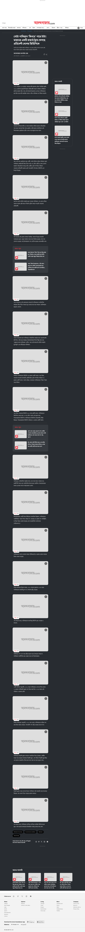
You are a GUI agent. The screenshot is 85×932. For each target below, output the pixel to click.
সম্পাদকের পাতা (41, 28)
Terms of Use (76, 903)
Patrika (58, 910)
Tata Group (16, 835)
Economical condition (30, 831)
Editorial (23, 903)
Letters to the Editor (25, 905)
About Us (75, 905)
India (5, 907)
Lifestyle (42, 903)
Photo (58, 905)
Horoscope (43, 910)
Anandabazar (23, 31)
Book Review (43, 909)
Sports (5, 910)
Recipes (42, 907)
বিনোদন (53, 28)
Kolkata (6, 903)
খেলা (48, 28)
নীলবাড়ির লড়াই (11, 28)
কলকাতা (19, 28)
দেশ (30, 28)
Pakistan (41, 831)
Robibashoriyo (60, 909)
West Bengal (7, 905)
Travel (42, 905)
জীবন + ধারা (60, 28)
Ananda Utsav (60, 903)
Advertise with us (77, 907)
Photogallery (29, 31)
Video (58, 907)
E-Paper (4, 23)
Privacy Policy (76, 909)
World (5, 909)
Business (6, 914)
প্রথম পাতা (4, 28)
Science (6, 916)
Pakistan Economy (18, 831)
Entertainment (7, 912)
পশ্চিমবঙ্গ (25, 28)
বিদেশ (34, 28)
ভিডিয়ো (67, 28)
